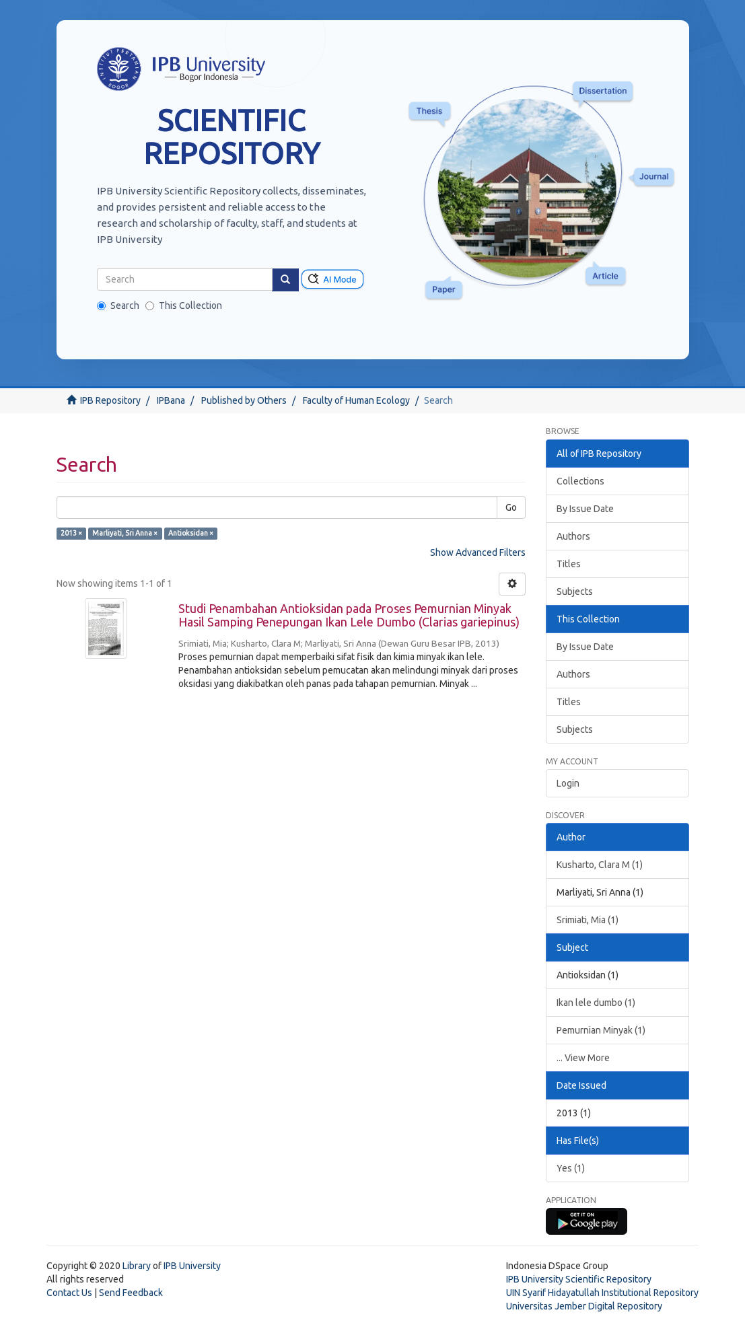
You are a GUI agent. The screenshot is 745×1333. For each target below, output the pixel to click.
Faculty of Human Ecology (356, 400)
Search (118, 305)
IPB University (192, 1265)
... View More (583, 1057)
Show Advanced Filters (478, 552)
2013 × (71, 533)
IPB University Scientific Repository (578, 1279)
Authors (573, 536)
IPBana (171, 400)
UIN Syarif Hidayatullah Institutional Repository (602, 1292)
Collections (580, 481)
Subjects (575, 591)
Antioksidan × (190, 533)
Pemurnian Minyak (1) (601, 1030)
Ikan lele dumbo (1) (596, 1002)
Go (511, 507)
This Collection (183, 305)
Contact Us (69, 1292)
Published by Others (244, 400)
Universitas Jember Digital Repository (584, 1306)
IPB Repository (110, 400)
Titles (569, 564)
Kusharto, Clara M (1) (600, 864)
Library (136, 1265)
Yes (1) (571, 1168)
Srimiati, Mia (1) (587, 919)
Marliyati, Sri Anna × (124, 533)
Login (568, 783)
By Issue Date (585, 508)
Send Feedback (131, 1292)
